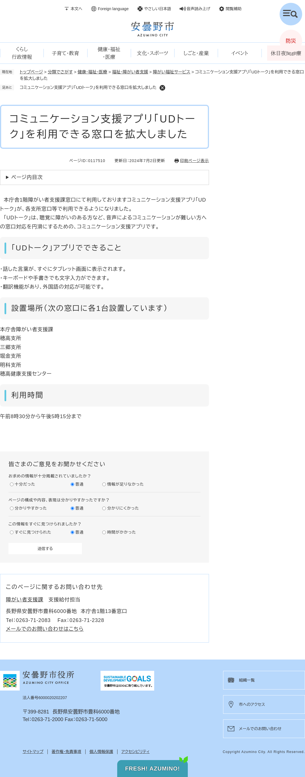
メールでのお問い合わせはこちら (45, 629)
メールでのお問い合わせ (260, 728)
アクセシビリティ (135, 751)
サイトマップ (33, 751)
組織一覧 (247, 680)
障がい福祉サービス (171, 71)
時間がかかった (121, 532)
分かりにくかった (123, 508)
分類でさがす (60, 71)
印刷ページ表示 (194, 160)
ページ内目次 (27, 177)
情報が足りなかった (125, 484)
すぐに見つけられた (33, 532)
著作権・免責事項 (66, 751)
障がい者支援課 (24, 600)
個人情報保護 (101, 751)
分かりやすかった (31, 508)
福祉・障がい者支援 (130, 71)
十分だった (25, 484)
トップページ (31, 71)
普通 (79, 484)
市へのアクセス (252, 704)
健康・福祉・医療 (92, 71)
